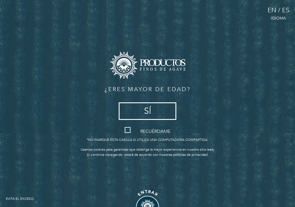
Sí (147, 111)
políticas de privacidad (190, 154)
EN (272, 10)
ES (285, 10)
